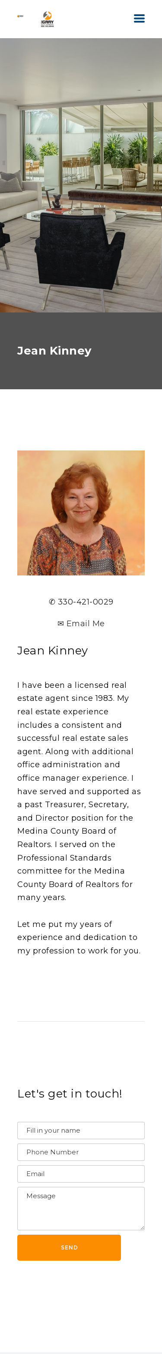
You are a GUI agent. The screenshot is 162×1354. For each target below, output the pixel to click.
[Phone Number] (81, 1152)
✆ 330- (62, 602)
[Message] (81, 1208)
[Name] (81, 1130)
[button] (139, 18)
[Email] (81, 1174)
